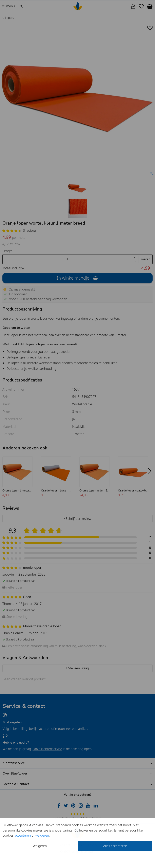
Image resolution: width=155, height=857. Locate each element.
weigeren (42, 835)
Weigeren (40, 846)
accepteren (22, 835)
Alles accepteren (115, 846)
